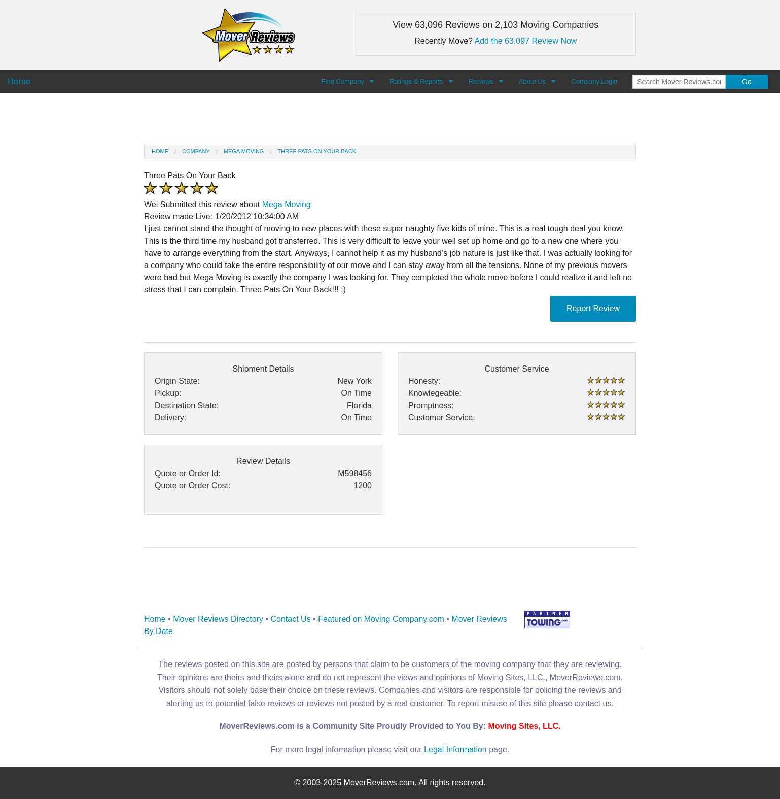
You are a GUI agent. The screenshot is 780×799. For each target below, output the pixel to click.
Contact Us (291, 619)
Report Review (593, 308)
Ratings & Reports (416, 81)
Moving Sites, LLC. (524, 726)
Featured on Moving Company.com (381, 619)
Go (747, 82)
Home (160, 151)
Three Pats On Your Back (316, 151)
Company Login (594, 81)
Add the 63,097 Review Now (526, 41)
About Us (532, 81)
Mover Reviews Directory (218, 619)
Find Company (343, 81)
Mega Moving (244, 151)
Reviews (481, 81)
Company (196, 151)
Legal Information (455, 749)
